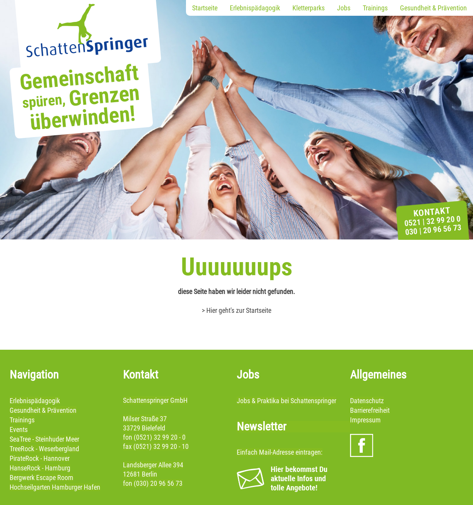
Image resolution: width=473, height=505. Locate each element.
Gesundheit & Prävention (433, 8)
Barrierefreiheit (370, 410)
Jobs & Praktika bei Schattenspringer (286, 401)
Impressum (365, 420)
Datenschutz (367, 401)
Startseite (204, 8)
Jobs (343, 8)
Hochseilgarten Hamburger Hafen (55, 487)
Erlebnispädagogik (255, 8)
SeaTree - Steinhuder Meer (44, 439)
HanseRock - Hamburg (40, 468)
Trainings (375, 8)
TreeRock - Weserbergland (44, 449)
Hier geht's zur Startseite (238, 310)
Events (19, 429)
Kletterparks (308, 8)
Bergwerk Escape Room (41, 477)
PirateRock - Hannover (40, 458)
